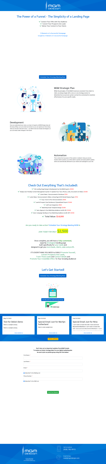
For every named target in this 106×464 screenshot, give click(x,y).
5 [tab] (56, 337)
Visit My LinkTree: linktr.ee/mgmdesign (52, 299)
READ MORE (18, 333)
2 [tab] (49, 337)
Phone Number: (28, 376)
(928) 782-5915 (69, 449)
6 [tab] (58, 337)
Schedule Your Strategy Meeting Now (52, 77)
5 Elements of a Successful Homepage (53, 33)
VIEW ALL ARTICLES (53, 339)
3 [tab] (52, 337)
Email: (26, 368)
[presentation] (53, 386)
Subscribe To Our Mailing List (32, 373)
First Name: (27, 355)
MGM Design (32, 460)
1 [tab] (47, 337)
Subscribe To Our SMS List (32, 381)
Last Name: (27, 361)
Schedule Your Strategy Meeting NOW (63, 225)
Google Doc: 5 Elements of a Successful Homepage (53, 35)
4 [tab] (54, 337)
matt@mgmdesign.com (71, 458)
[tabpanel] (18, 325)
